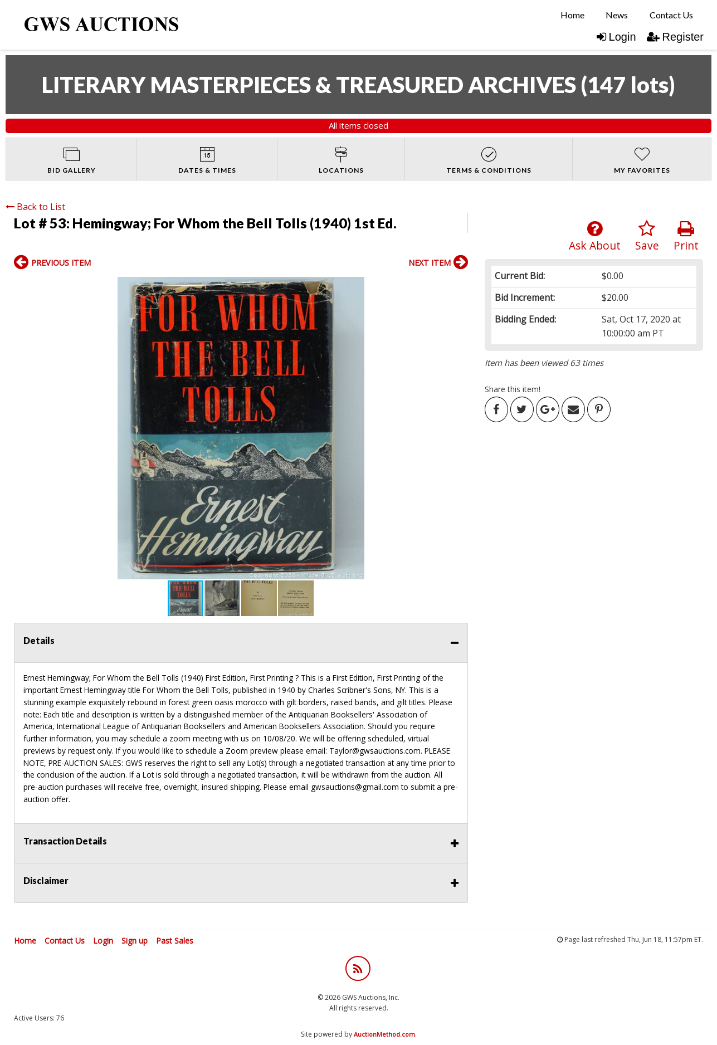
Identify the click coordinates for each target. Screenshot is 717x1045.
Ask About (595, 236)
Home (572, 14)
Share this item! (512, 389)
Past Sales (174, 940)
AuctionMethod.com (384, 1034)
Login (616, 37)
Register (675, 37)
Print (686, 236)
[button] (24, 428)
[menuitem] (572, 15)
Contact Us (671, 14)
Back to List (35, 207)
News (617, 14)
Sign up (134, 940)
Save (647, 236)
